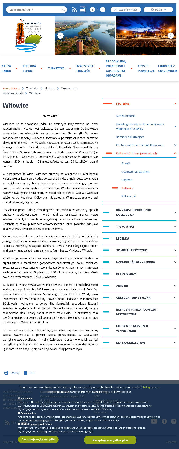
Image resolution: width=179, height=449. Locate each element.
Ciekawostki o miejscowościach (136, 154)
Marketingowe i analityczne (36, 428)
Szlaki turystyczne (131, 252)
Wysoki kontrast (128, 10)
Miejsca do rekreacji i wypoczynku (133, 328)
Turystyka (56, 68)
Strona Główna (11, 89)
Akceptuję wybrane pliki (38, 443)
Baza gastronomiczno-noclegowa (134, 212)
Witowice (127, 188)
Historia (123, 106)
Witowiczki (128, 196)
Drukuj (15, 372)
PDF (32, 372)
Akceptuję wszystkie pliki (110, 443)
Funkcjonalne (28, 417)
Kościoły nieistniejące (130, 136)
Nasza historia (125, 115)
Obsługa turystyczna (133, 299)
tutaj (146, 390)
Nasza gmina (6, 68)
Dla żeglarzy (126, 274)
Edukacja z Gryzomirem (167, 68)
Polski (161, 10)
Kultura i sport (29, 68)
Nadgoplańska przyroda (135, 264)
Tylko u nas (125, 228)
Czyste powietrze (146, 68)
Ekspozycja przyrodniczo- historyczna (136, 312)
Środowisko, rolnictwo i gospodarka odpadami (116, 68)
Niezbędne (27, 402)
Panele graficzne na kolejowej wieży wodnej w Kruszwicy (140, 126)
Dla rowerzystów (130, 344)
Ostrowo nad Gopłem (135, 171)
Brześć (125, 163)
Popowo (126, 179)
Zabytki (122, 287)
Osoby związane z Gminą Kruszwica (139, 146)
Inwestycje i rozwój (85, 68)
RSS (74, 10)
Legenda (122, 238)
